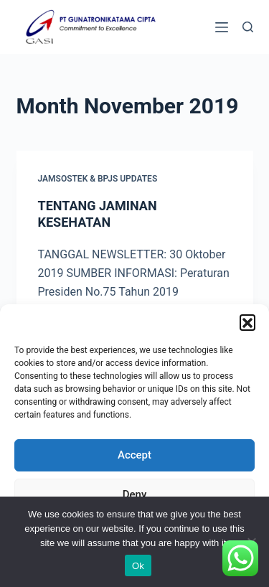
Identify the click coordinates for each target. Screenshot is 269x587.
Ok (138, 565)
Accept (134, 455)
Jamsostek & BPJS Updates (98, 179)
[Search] (247, 27)
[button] (247, 322)
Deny (135, 494)
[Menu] (221, 27)
